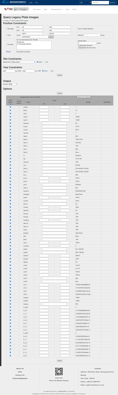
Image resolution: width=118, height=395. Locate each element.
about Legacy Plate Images (19, 20)
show (39, 62)
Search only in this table (33, 97)
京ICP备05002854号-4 (50, 391)
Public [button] (74, 9)
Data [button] (45, 9)
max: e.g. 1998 (31, 71)
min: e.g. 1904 (12, 71)
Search (112, 2)
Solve (51, 37)
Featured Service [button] (56, 9)
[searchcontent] (100, 2)
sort (46, 62)
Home (7, 20)
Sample (89, 45)
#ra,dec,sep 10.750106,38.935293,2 (34, 45)
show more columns (84, 97)
